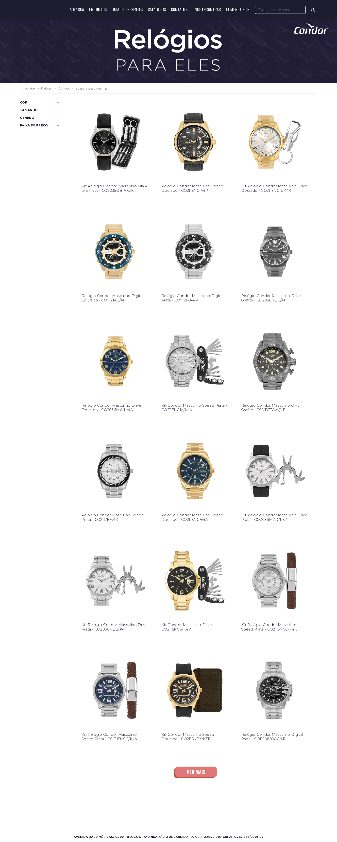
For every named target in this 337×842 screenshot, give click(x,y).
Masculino (70, 805)
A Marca (77, 9)
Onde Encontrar (206, 9)
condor (30, 88)
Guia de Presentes (127, 9)
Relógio (46, 88)
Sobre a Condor (148, 805)
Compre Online (238, 9)
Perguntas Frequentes (225, 811)
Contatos (179, 9)
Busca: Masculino (88, 88)
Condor (63, 88)
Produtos (98, 9)
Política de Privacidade (225, 817)
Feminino (70, 811)
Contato (213, 805)
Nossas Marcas (147, 817)
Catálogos (157, 9)
